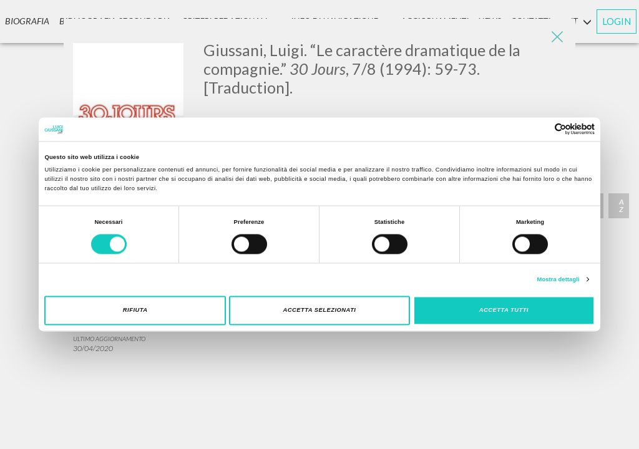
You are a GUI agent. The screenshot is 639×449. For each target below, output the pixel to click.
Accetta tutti (504, 310)
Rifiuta (135, 310)
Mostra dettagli (558, 279)
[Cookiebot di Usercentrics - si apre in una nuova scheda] (540, 129)
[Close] (556, 37)
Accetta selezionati (319, 310)
